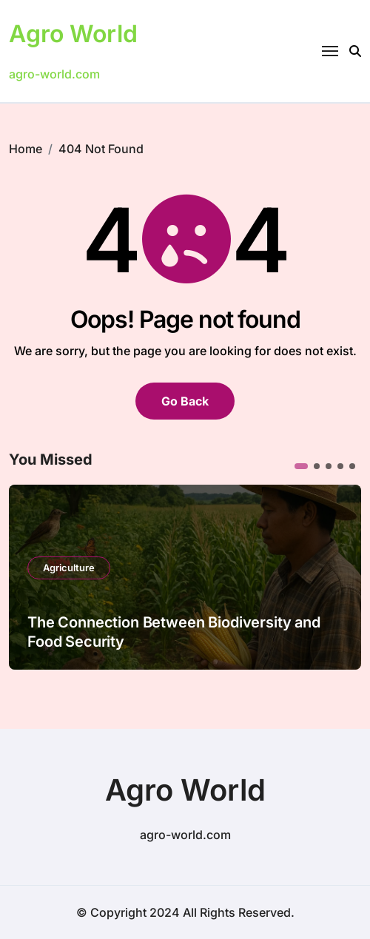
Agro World (73, 33)
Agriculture (69, 567)
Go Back (185, 401)
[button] (301, 466)
